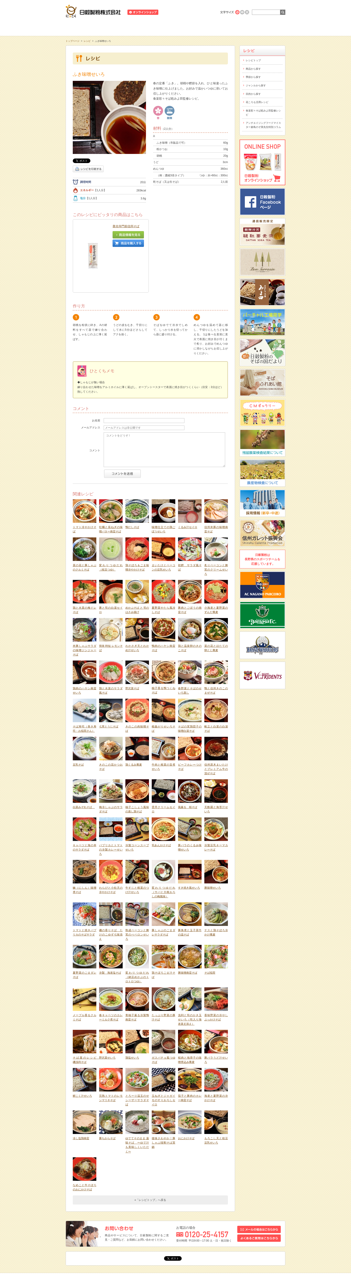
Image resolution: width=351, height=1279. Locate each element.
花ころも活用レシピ (257, 102)
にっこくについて (219, 27)
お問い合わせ (120, 1244)
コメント (94, 411)
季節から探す (253, 77)
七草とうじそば (108, 688)
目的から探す (253, 93)
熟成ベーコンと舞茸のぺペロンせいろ (137, 896)
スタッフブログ (97, 1244)
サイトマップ (247, 1244)
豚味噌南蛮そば (187, 934)
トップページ (72, 41)
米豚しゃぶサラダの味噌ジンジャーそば (84, 612)
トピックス (75, 1244)
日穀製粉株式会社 (93, 11)
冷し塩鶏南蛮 (81, 1099)
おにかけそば (186, 1099)
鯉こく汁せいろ (82, 1057)
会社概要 (157, 1244)
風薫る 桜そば (187, 768)
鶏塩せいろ (132, 1019)
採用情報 (140, 1244)
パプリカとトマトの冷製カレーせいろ (111, 811)
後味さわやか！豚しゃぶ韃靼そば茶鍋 (163, 1104)
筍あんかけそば (161, 806)
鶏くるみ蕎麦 (133, 726)
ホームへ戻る (274, 2)
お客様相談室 (263, 27)
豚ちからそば (107, 1099)
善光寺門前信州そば (126, 226)
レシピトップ (253, 60)
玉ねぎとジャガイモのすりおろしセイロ (163, 1062)
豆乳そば (78, 726)
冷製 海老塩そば (110, 934)
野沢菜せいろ (107, 1019)
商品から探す (253, 68)
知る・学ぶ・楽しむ (88, 27)
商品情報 (132, 27)
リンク (172, 1244)
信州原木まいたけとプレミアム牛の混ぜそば (216, 730)
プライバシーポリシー (220, 1244)
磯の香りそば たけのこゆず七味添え (111, 896)
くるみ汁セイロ (187, 488)
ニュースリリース (173, 12)
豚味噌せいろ (212, 849)
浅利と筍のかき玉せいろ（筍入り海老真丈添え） (190, 981)
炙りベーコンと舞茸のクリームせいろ (216, 531)
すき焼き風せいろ (189, 849)
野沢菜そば (132, 649)
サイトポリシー (192, 1244)
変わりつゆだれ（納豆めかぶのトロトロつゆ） (137, 939)
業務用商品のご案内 (201, 12)
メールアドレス (90, 389)
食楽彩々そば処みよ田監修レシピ (263, 112)
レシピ (175, 27)
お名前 (96, 381)
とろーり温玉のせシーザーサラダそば (137, 1062)
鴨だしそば (132, 488)
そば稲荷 (209, 934)
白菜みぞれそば (84, 768)
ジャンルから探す (256, 85)
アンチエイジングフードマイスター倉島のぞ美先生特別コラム (263, 125)
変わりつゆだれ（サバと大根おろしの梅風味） (163, 854)
